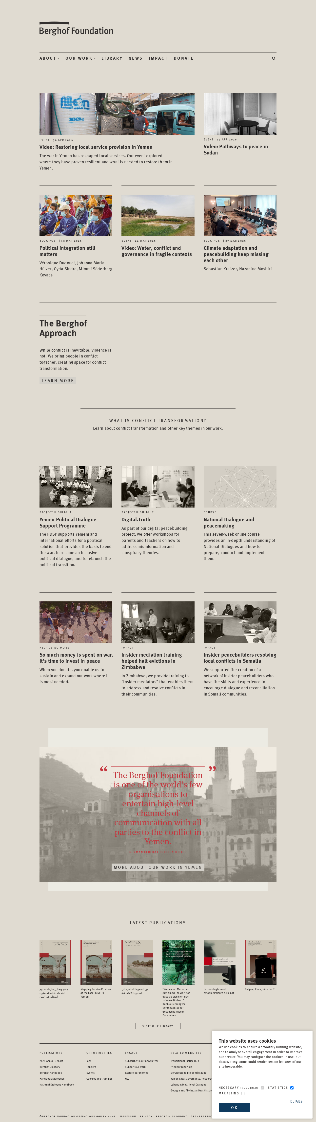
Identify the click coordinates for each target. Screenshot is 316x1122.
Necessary (239, 1088)
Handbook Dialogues (52, 1078)
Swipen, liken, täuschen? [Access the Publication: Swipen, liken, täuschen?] (260, 989)
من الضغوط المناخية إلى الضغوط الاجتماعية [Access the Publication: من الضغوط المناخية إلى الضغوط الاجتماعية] (134, 991)
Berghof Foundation (77, 29)
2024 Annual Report (51, 1061)
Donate (184, 58)
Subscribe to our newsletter (141, 1061)
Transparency (202, 1116)
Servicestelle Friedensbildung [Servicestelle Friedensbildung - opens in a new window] (188, 1072)
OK (234, 1107)
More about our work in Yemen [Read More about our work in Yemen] (158, 867)
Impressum (128, 1116)
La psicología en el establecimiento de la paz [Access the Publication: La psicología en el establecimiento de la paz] (219, 991)
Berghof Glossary (50, 1067)
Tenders (91, 1067)
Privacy (146, 1116)
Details (296, 1101)
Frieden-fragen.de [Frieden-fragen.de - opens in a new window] (181, 1067)
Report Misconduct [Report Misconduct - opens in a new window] (172, 1116)
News (136, 58)
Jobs (88, 1061)
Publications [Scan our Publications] (51, 1052)
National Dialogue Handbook (57, 1084)
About (48, 58)
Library (112, 58)
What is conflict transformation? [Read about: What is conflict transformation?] (158, 420)
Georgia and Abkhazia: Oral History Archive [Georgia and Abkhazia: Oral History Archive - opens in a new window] (196, 1090)
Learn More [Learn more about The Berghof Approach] (58, 380)
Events (90, 1072)
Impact (158, 58)
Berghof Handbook (51, 1072)
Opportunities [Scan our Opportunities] (99, 1052)
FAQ (127, 1078)
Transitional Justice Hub (185, 1061)
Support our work (135, 1067)
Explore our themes (136, 1072)
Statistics (278, 1088)
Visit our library (157, 1026)
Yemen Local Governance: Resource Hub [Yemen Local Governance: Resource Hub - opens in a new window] (194, 1078)
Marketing (229, 1093)
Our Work (79, 58)
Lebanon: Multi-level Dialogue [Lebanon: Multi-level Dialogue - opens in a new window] (188, 1084)
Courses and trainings (99, 1078)
